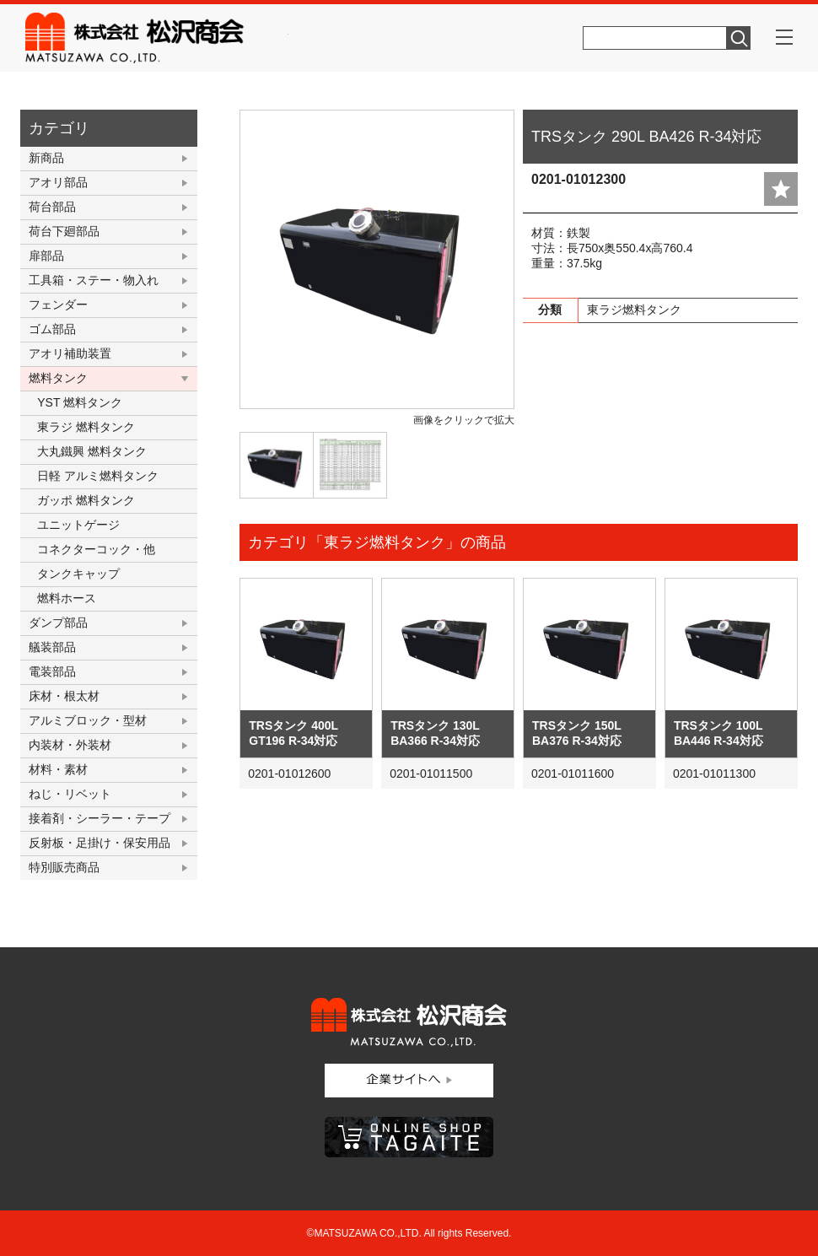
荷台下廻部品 (64, 231)
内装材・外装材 (70, 745)
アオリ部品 (58, 182)
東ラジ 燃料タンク (86, 427)
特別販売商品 (64, 867)
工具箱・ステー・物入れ (94, 280)
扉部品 (46, 255)
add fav (781, 189)
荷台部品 (52, 206)
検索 (739, 38)
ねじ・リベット (70, 793)
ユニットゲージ (78, 524)
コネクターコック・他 (96, 549)
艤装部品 (52, 647)
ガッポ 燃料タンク (86, 500)
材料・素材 (58, 769)
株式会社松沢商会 (156, 38)
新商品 (46, 157)
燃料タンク (58, 378)
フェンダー (58, 304)
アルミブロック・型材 (88, 720)
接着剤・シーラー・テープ (99, 818)
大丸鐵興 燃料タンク (92, 451)
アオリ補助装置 (70, 353)
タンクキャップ (78, 573)
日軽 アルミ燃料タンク (98, 475)
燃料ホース (66, 598)
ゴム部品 (52, 329)
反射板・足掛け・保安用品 (99, 842)
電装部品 (52, 671)
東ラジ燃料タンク (634, 309)
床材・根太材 (64, 696)
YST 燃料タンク (79, 402)
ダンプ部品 (58, 622)
